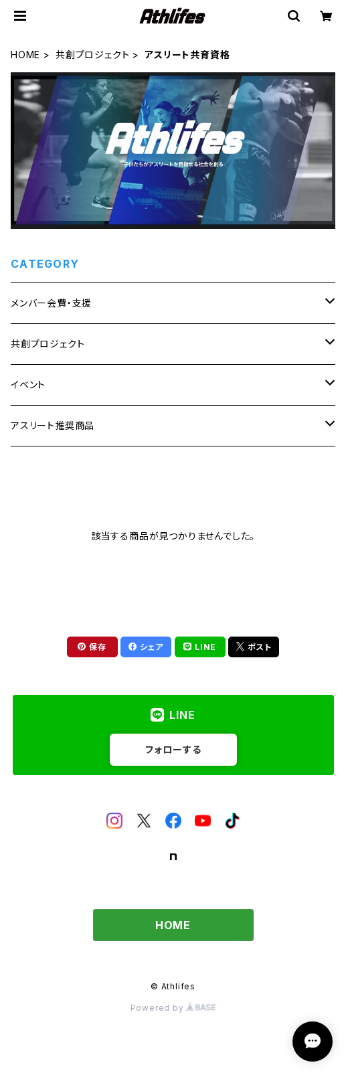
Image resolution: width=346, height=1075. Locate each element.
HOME (25, 54)
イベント (28, 384)
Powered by (173, 1008)
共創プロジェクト (92, 54)
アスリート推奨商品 (52, 425)
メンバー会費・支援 (51, 303)
